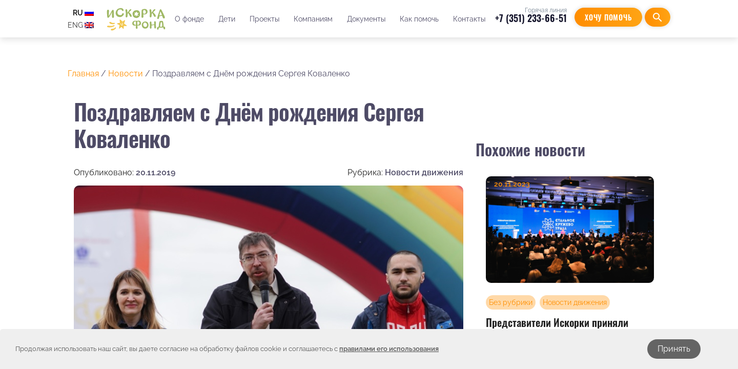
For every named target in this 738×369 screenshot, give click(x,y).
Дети (226, 19)
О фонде (189, 19)
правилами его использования (389, 349)
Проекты (264, 19)
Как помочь (419, 19)
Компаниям (313, 19)
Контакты (469, 19)
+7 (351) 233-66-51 (531, 18)
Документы (366, 19)
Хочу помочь (608, 17)
